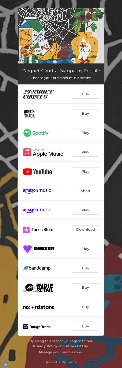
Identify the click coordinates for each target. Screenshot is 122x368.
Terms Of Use (77, 346)
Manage (45, 352)
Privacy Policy (45, 346)
